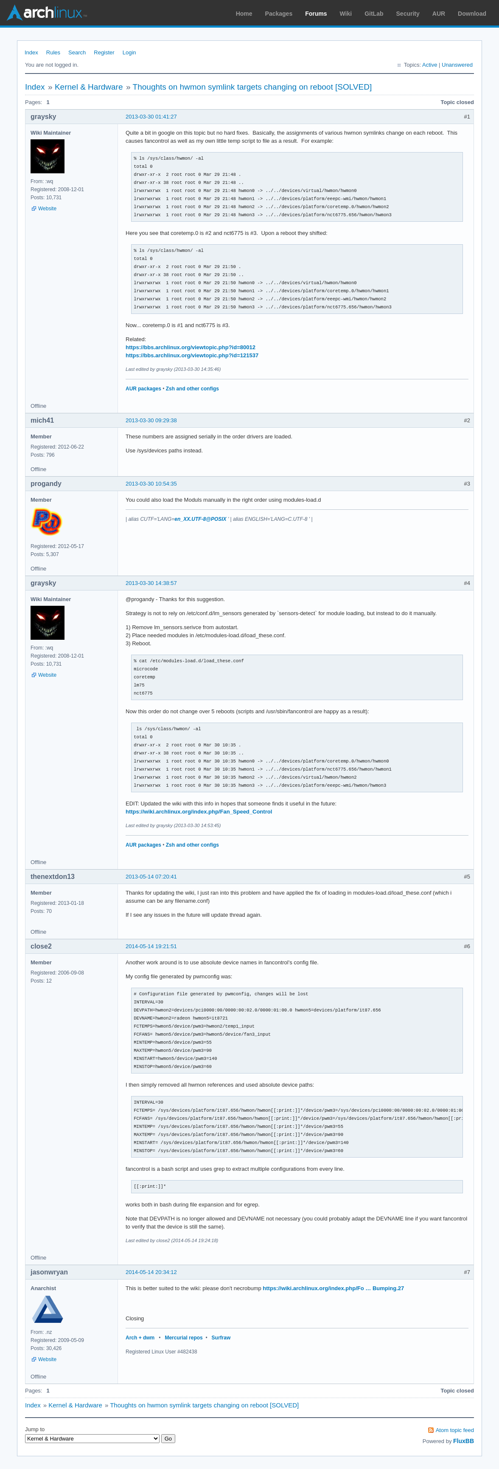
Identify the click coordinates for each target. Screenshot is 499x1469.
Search (77, 52)
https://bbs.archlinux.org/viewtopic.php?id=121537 (192, 355)
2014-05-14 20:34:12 (151, 1272)
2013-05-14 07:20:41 (151, 876)
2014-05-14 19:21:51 (151, 946)
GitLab (373, 13)
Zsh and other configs (192, 389)
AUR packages (143, 389)
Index (31, 52)
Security (408, 13)
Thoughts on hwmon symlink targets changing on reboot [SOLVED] (252, 86)
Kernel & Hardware (89, 86)
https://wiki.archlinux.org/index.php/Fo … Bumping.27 (333, 1288)
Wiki (346, 13)
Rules (53, 52)
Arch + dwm (140, 1338)
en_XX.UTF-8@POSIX (200, 519)
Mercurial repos (183, 1338)
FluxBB (463, 1441)
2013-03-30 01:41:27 (151, 116)
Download (472, 13)
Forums (316, 13)
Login (129, 52)
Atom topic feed (455, 1430)
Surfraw (221, 1338)
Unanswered (457, 65)
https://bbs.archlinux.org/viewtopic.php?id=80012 (190, 347)
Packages (279, 13)
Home (244, 13)
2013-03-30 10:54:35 (151, 483)
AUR (438, 13)
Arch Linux (46, 12)
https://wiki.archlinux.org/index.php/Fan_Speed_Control (199, 811)
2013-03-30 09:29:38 (151, 420)
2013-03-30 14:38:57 (151, 583)
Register (104, 52)
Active (429, 65)
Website (47, 209)
